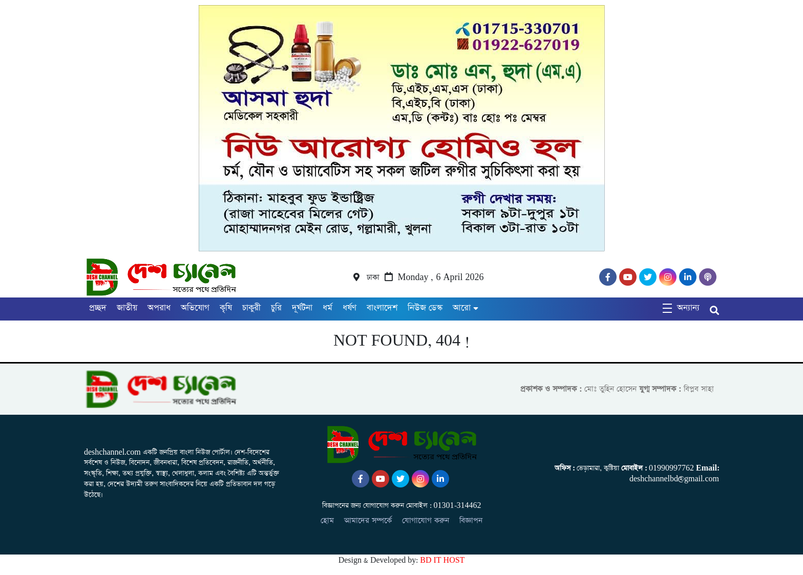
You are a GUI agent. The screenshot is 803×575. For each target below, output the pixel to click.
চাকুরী (251, 308)
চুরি (276, 308)
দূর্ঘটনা (302, 308)
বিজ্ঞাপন (470, 520)
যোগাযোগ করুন (425, 520)
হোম (327, 520)
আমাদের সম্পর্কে (368, 520)
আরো (462, 308)
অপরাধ (159, 308)
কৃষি (226, 308)
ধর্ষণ (349, 308)
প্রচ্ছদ (98, 308)
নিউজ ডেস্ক (425, 308)
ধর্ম (327, 308)
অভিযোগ (195, 308)
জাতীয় (127, 308)
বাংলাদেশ (382, 308)
